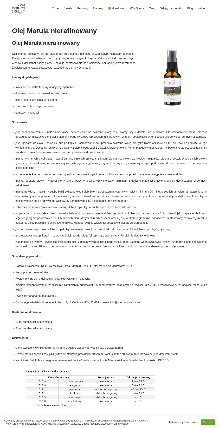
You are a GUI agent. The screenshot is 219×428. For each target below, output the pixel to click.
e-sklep (201, 8)
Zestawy (98, 8)
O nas (55, 8)
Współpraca (137, 8)
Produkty (82, 8)
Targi (152, 8)
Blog (190, 8)
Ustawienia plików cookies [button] (183, 422)
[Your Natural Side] (19, 8)
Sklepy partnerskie (171, 8)
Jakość (68, 8)
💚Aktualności (116, 8)
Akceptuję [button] (208, 422)
